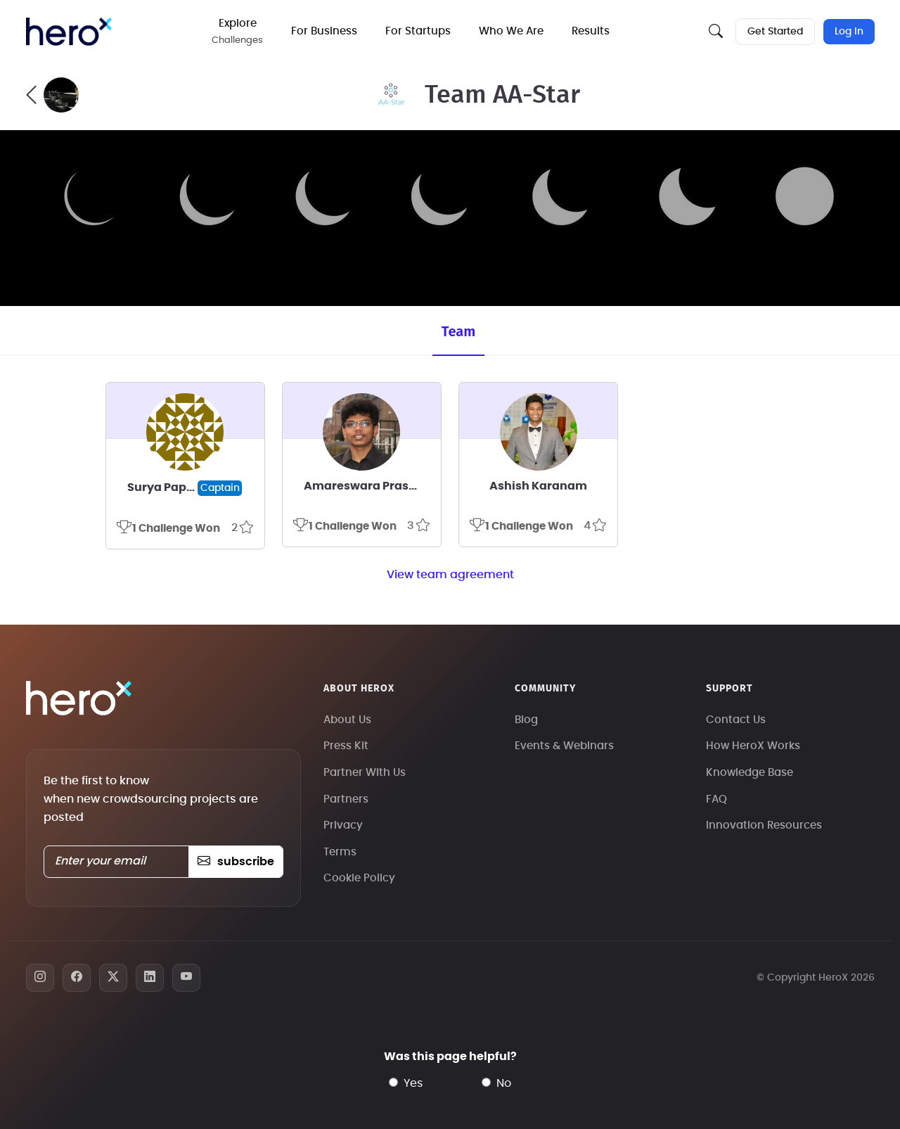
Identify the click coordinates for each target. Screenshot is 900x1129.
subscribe (236, 861)
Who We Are (512, 31)
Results (591, 31)
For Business (325, 31)
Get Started (775, 32)
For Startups (418, 31)
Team (458, 331)
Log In (849, 32)
